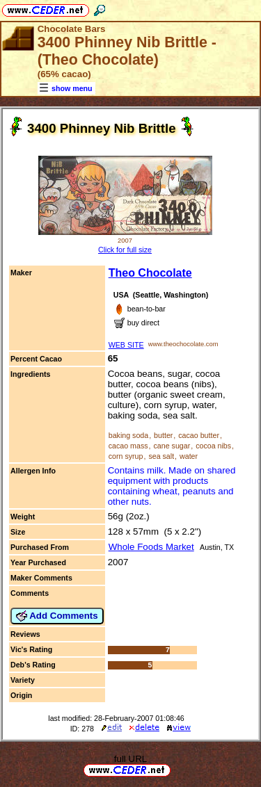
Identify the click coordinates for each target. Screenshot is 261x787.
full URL (130, 759)
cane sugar (171, 445)
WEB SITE (126, 345)
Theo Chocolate (150, 273)
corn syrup (126, 456)
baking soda (128, 435)
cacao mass (128, 445)
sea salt (161, 456)
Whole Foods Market (151, 547)
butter (163, 435)
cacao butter (198, 435)
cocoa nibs (213, 445)
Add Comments (57, 616)
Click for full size (125, 249)
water (189, 456)
